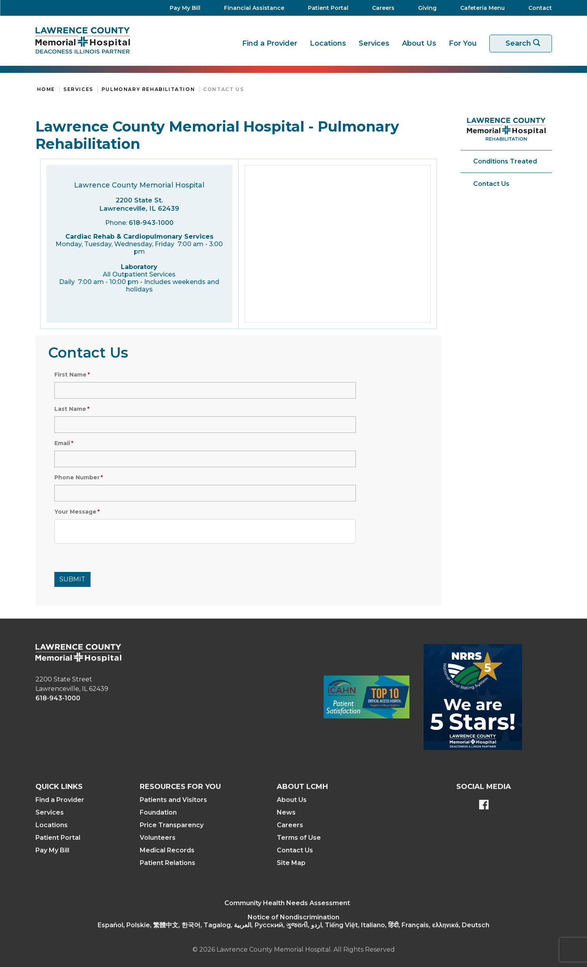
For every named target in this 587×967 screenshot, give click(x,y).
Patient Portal (57, 837)
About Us (419, 43)
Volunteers (158, 837)
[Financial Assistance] (252, 8)
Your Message (75, 511)
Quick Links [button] (59, 786)
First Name (70, 374)
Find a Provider (269, 43)
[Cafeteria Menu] (480, 8)
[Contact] (536, 8)
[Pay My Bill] (183, 8)
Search (525, 43)
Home (46, 89)
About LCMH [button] (302, 786)
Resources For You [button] (180, 786)
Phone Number (77, 477)
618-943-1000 (151, 222)
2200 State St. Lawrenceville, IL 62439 (139, 204)
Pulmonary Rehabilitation (148, 89)
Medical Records (167, 850)
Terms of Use (299, 837)
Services (374, 43)
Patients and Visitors (173, 800)
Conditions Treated (505, 161)
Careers (290, 825)
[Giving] (425, 8)
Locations (328, 43)
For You (463, 43)
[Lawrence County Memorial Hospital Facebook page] (484, 805)
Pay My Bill (52, 850)
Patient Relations (167, 863)
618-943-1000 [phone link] (57, 698)
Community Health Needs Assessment (287, 903)
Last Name (70, 408)
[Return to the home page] (82, 40)
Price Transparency (172, 825)
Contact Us (223, 89)
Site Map (291, 863)
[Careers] (381, 8)
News (286, 812)
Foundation (158, 812)
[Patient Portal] (326, 8)
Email (62, 443)
